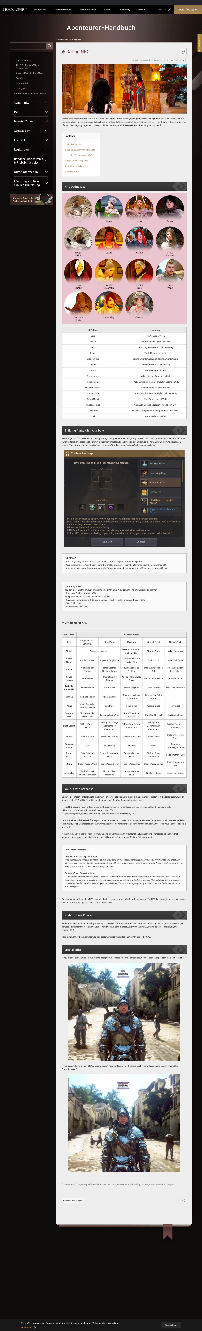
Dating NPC (21, 88)
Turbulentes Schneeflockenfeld (31, 93)
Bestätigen (170, 1325)
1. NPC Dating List (73, 144)
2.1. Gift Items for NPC (81, 155)
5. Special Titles (72, 171)
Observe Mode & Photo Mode (29, 73)
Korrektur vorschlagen (72, 1200)
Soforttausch (22, 83)
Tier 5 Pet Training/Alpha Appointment (27, 66)
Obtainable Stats (23, 60)
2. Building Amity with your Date (80, 149)
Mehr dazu (26, 1327)
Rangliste (20, 78)
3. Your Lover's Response (76, 160)
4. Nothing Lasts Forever (76, 166)
